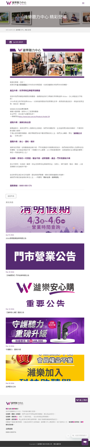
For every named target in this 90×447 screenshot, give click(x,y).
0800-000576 (11, 434)
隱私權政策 (57, 446)
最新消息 (12, 30)
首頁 (7, 30)
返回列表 (11, 198)
